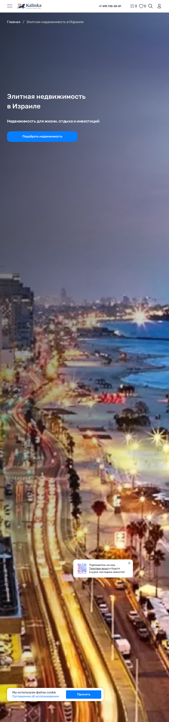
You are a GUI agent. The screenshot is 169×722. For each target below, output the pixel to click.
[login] (158, 6)
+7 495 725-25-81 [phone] (110, 6)
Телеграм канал (99, 568)
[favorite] (142, 6)
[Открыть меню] (9, 6)
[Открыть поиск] (150, 6)
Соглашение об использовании (35, 696)
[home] (29, 6)
